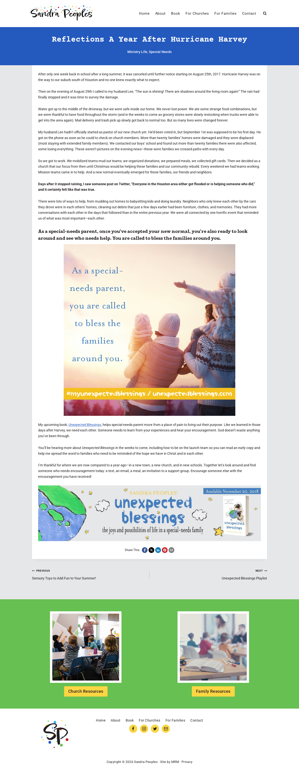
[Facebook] (133, 729)
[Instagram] (144, 729)
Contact (249, 13)
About (160, 13)
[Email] (166, 729)
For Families (225, 13)
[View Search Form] (265, 13)
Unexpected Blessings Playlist (210, 574)
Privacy (187, 762)
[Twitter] (155, 729)
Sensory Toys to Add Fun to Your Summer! (89, 574)
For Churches (197, 13)
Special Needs (160, 52)
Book (175, 13)
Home (144, 13)
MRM (175, 762)
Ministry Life (137, 52)
